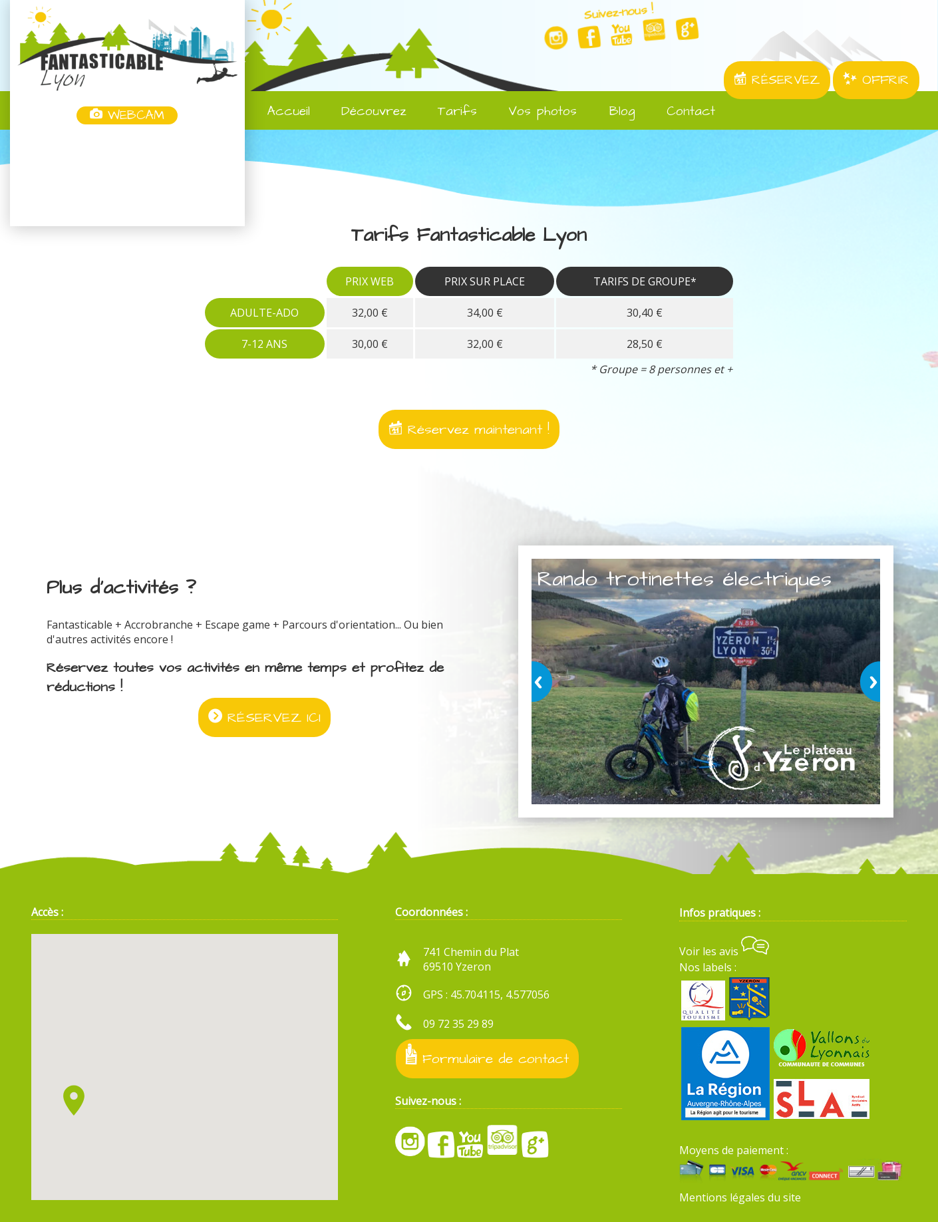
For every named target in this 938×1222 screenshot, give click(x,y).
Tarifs (448, 111)
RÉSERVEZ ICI (264, 717)
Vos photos (533, 111)
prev (544, 681)
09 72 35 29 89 (458, 1023)
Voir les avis (724, 951)
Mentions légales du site (740, 1197)
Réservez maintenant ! (469, 429)
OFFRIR (876, 80)
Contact (682, 111)
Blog (612, 111)
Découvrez (364, 111)
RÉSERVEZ (777, 80)
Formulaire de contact (487, 1056)
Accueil (279, 111)
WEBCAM (127, 115)
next (867, 681)
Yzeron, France (127, 176)
